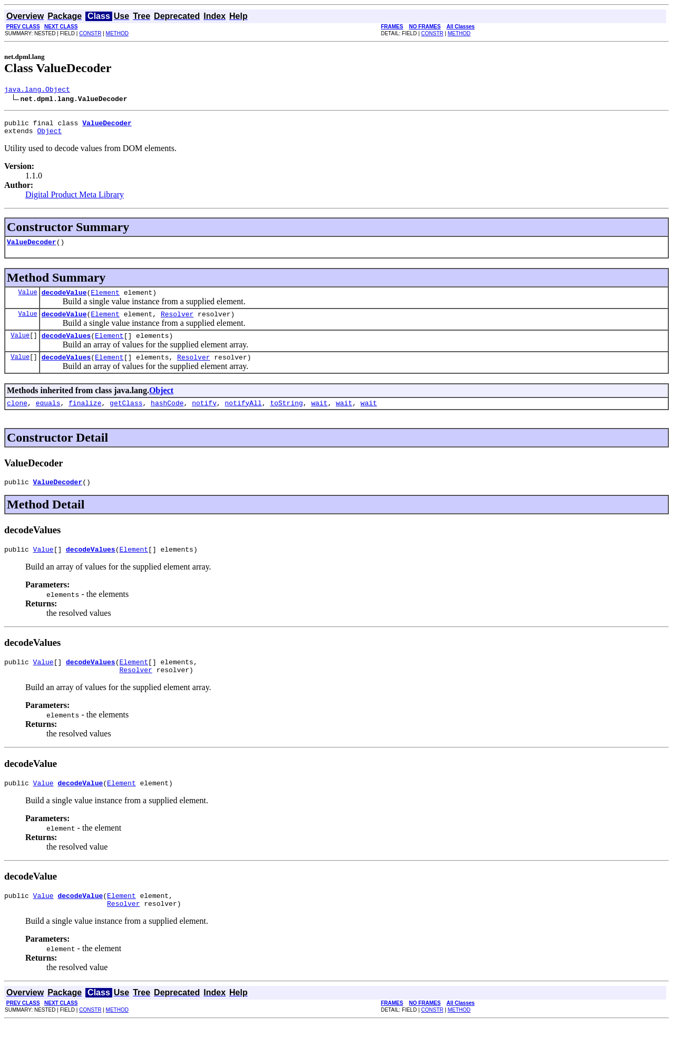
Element (105, 300)
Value (27, 299)
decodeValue (64, 300)
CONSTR (90, 33)
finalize (85, 417)
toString (286, 417)
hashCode (167, 417)
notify (204, 417)
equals (48, 417)
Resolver (177, 323)
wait (319, 417)
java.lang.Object (37, 90)
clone (17, 417)
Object (49, 135)
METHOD (117, 33)
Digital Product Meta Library (74, 199)
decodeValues (66, 346)
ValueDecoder (31, 248)
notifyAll (243, 417)
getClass (126, 417)
